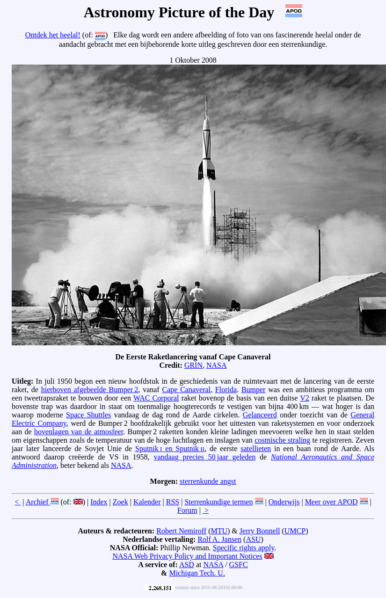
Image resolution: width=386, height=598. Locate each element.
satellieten (255, 448)
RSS (172, 502)
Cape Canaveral (186, 390)
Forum (187, 510)
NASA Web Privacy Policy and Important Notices (187, 556)
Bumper (253, 390)
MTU (219, 531)
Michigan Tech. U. (197, 573)
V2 (304, 398)
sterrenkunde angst (208, 481)
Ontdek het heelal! (52, 35)
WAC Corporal (156, 398)
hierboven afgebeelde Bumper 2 (89, 390)
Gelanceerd (260, 415)
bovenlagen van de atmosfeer (78, 432)
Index (98, 502)
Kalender (147, 502)
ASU (253, 539)
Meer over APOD (331, 502)
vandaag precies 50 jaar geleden (204, 457)
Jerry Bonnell (260, 531)
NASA (216, 365)
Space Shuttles (88, 415)
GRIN (193, 365)
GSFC (238, 565)
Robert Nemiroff (181, 531)
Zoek (120, 502)
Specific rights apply (243, 548)
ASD (186, 565)
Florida (226, 390)
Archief (37, 502)
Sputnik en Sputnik (169, 448)
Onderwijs (284, 502)
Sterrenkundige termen (218, 502)
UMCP (295, 531)
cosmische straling (282, 440)
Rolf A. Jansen (219, 539)
